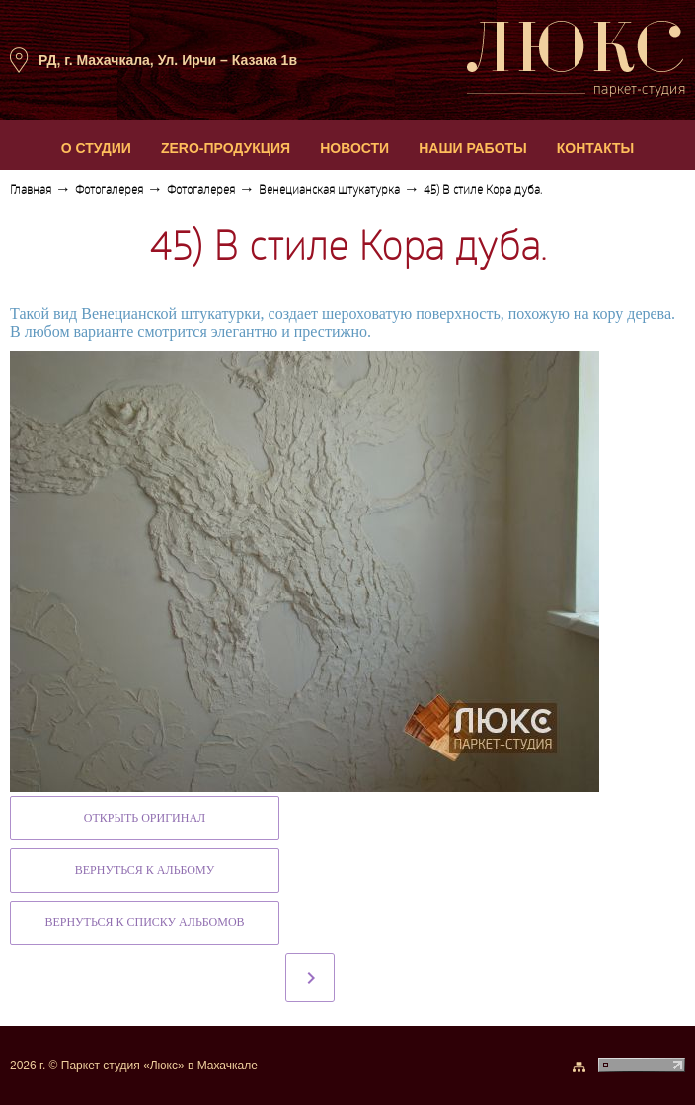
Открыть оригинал (144, 818)
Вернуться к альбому (144, 870)
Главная (30, 191)
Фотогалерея (109, 191)
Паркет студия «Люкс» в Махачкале (159, 1065)
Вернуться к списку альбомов (144, 922)
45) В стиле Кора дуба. (483, 191)
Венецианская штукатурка (329, 191)
